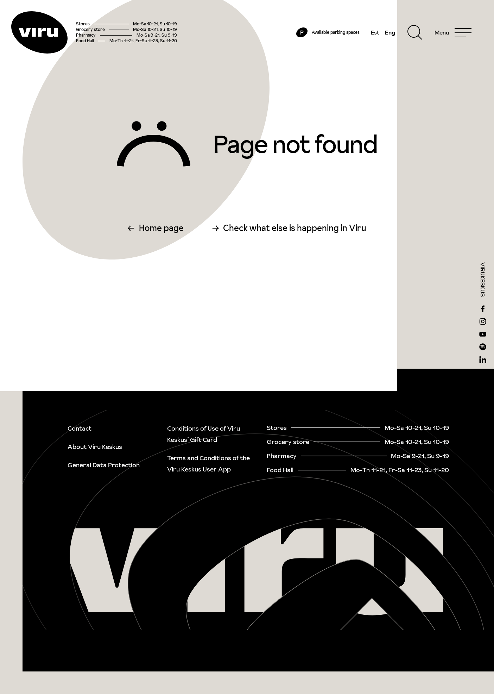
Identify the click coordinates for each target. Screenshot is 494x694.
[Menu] (453, 32)
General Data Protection (104, 465)
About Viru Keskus (95, 446)
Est (375, 32)
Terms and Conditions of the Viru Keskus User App (208, 464)
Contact (79, 428)
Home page (161, 228)
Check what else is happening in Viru (294, 228)
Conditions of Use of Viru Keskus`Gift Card (203, 434)
